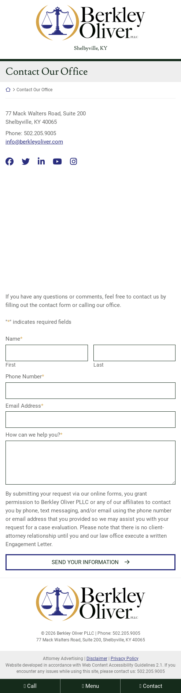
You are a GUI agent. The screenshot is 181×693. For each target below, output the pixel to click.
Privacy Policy (124, 658)
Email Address (24, 406)
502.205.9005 (151, 671)
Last (98, 365)
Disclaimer (96, 658)
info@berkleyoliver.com (34, 141)
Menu (92, 686)
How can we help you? (33, 434)
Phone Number (24, 376)
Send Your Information (85, 562)
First (10, 365)
